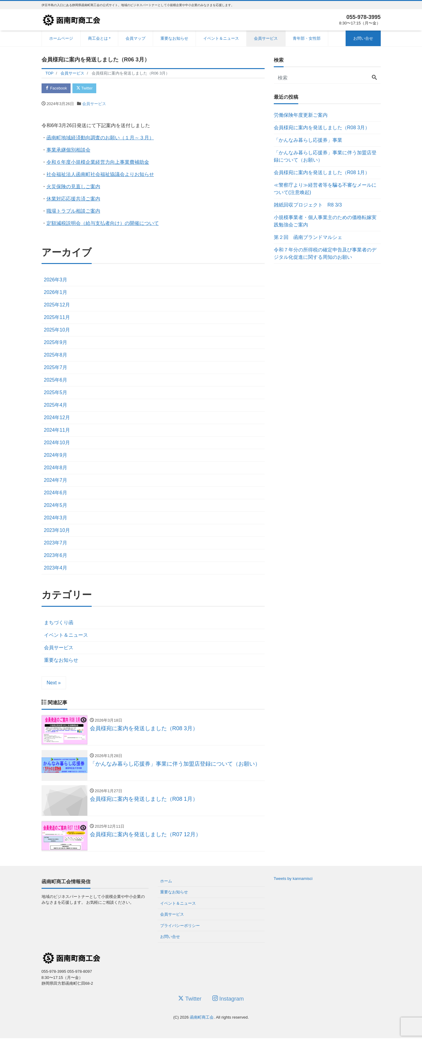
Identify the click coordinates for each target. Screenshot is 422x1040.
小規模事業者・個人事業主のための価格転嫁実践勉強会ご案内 (325, 221)
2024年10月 (57, 443)
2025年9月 (56, 343)
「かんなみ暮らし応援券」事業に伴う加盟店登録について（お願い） (325, 156)
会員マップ (135, 38)
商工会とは (98, 38)
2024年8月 (56, 468)
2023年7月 (56, 543)
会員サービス (266, 38)
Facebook (57, 88)
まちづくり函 (58, 622)
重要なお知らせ (174, 38)
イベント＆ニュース (221, 38)
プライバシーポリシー (180, 927)
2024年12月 (57, 418)
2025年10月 (57, 330)
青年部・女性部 (307, 38)
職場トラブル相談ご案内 (73, 211)
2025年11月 (57, 317)
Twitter (86, 88)
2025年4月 (56, 405)
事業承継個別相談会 (68, 150)
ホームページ (61, 38)
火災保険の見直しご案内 (73, 186)
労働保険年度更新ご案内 (301, 115)
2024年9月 (56, 455)
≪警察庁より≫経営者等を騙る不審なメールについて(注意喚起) (325, 188)
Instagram (228, 1000)
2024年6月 (56, 493)
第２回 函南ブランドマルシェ (308, 237)
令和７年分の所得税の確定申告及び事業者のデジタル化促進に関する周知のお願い (325, 253)
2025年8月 (56, 355)
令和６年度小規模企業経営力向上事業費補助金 (97, 162)
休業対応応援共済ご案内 (73, 199)
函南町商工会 (202, 1019)
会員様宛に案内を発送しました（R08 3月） (322, 127)
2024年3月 (56, 518)
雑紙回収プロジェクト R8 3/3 (308, 204)
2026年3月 (56, 280)
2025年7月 (56, 368)
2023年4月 (56, 568)
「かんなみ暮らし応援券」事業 (308, 140)
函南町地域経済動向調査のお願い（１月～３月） (100, 138)
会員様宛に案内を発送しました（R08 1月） (322, 172)
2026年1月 (56, 292)
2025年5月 (56, 393)
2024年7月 (56, 480)
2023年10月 (57, 530)
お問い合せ (363, 38)
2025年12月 (57, 305)
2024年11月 (57, 430)
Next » (54, 683)
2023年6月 (56, 555)
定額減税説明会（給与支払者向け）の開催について (102, 223)
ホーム (166, 883)
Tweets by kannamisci (293, 880)
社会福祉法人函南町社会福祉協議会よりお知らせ (100, 174)
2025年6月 (56, 380)
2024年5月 (56, 505)
